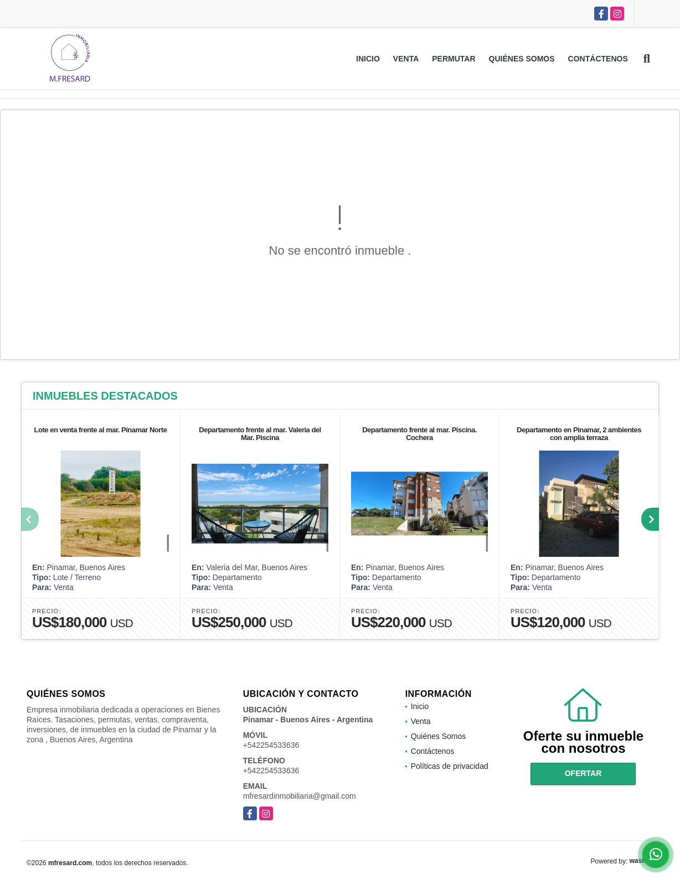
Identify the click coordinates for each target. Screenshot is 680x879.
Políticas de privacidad (449, 766)
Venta (406, 58)
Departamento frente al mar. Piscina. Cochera (419, 434)
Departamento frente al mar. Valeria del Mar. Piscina (260, 434)
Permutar (453, 58)
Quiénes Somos (522, 58)
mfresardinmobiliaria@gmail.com (299, 796)
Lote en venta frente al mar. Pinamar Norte (100, 430)
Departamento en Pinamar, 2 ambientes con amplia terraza (579, 434)
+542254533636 (271, 745)
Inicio (368, 58)
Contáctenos (598, 58)
